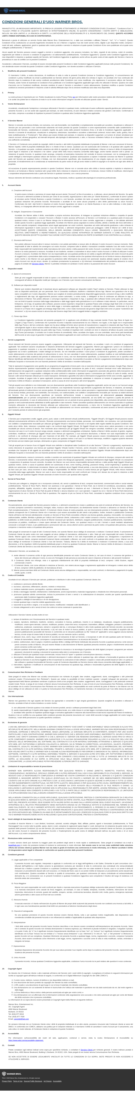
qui (74, 97)
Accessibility (57, 1081)
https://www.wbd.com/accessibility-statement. (26, 1040)
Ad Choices (48, 1081)
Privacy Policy (7, 1081)
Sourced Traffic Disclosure (33, 1081)
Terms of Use (18, 1081)
